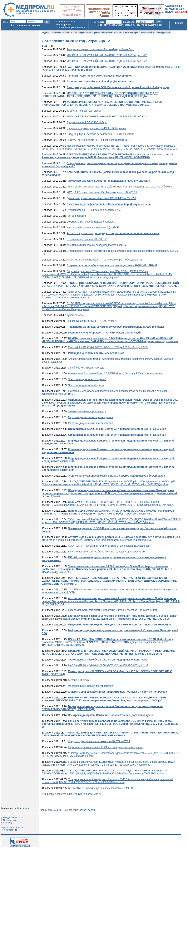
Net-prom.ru (23, 808)
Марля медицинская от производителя (90, 417)
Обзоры (118, 32)
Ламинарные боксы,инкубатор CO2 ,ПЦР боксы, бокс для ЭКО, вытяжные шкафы (115, 373)
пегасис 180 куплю (78, 680)
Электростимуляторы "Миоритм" (87, 379)
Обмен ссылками (20, 844)
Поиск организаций (51, 810)
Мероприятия (85, 32)
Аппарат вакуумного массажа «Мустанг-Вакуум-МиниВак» (100, 49)
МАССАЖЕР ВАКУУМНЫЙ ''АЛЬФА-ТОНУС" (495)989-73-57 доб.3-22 (107, 55)
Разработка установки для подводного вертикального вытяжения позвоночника (113, 233)
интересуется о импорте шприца (87, 411)
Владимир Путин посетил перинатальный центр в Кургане (100, 134)
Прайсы (66, 32)
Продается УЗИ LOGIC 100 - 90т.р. (87, 122)
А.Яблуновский (8, 820)
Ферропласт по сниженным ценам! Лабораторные (107, 156)
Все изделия (71, 810)
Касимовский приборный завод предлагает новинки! (97, 245)
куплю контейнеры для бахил (84, 110)
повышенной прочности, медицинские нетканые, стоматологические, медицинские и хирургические (110, 340)
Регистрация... (65, 24)
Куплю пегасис (75, 315)
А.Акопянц (6, 822)
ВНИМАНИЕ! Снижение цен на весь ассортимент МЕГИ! (99, 139)
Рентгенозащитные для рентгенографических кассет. (107, 642)
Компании (56, 32)
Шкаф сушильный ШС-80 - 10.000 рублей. (92, 321)
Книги (126, 32)
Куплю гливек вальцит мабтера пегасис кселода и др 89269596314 (106, 551)
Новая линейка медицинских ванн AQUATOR (93, 227)
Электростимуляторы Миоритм (86, 385)
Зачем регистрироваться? (71, 27)
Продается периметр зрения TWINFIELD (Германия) (97, 128)
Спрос (74, 32)
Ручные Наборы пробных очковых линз (108, 512)
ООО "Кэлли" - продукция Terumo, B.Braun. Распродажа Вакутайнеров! (109, 545)
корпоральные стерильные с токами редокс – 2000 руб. (104, 699)
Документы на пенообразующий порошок (91, 221)
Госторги (134, 32)
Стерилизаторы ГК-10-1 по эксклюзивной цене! (94, 210)
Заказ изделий (87, 810)
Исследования (163, 32)
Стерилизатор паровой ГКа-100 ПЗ (87, 239)
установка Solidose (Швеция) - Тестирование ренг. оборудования (104, 259)
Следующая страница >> (87, 794)
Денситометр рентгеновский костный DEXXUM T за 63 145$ (101, 198)
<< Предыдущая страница (57, 794)
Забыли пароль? (66, 21)
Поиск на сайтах (147, 32)
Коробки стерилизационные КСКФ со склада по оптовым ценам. (105, 747)
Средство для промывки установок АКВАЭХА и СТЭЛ (99, 741)
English (179, 23)
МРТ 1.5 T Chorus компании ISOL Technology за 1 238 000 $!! (102, 192)
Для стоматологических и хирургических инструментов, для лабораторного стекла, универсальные (111, 538)
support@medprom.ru (12, 827)
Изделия (46, 32)
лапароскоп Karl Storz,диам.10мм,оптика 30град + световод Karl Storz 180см (112, 610)
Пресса (96, 32)
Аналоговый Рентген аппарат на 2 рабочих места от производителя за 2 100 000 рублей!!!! (119, 186)
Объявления (106, 32)
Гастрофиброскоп (77, 215)
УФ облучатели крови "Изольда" (86, 367)
